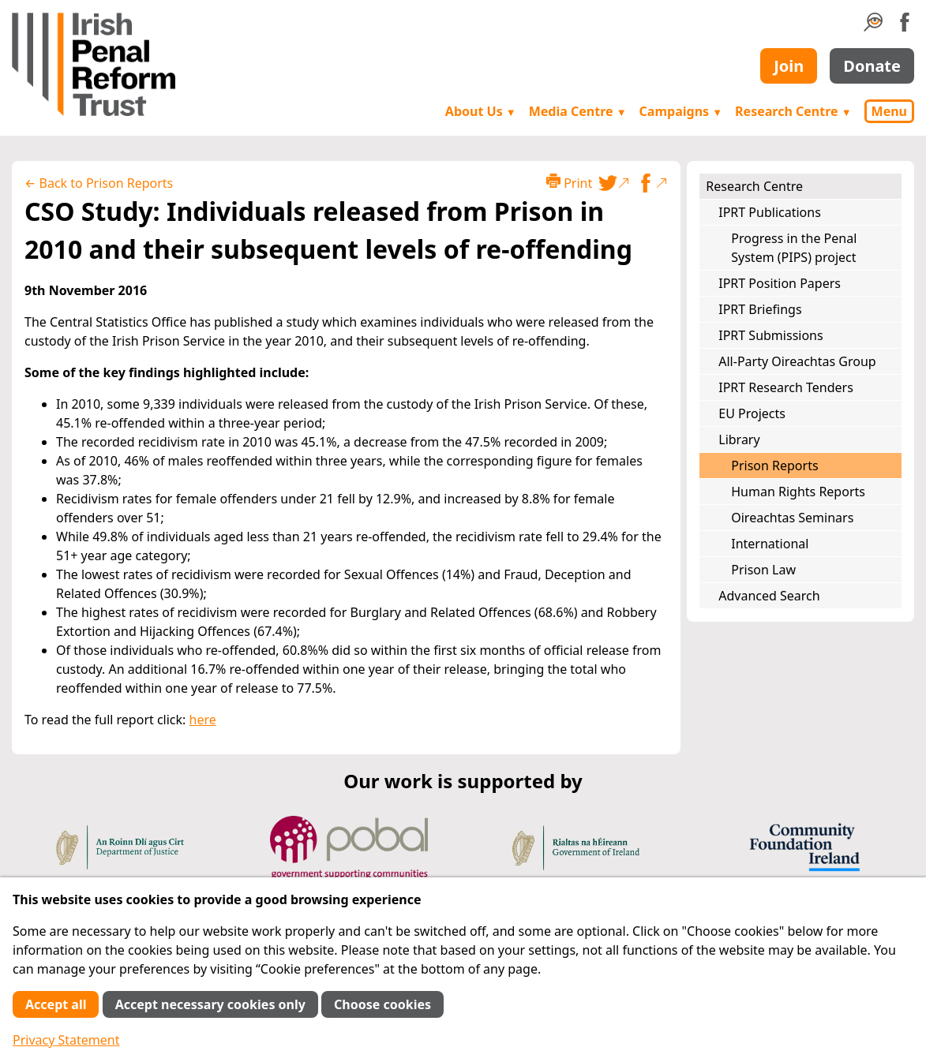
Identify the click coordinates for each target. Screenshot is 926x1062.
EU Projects (751, 413)
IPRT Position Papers (779, 283)
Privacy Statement (66, 1040)
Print (569, 183)
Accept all (55, 1004)
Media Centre (578, 111)
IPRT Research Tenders (785, 387)
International (769, 543)
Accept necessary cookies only (210, 1004)
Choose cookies (382, 1004)
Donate (872, 66)
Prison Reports (774, 465)
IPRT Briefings (759, 309)
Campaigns (681, 111)
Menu (889, 111)
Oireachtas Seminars (792, 517)
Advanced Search (768, 595)
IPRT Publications (769, 212)
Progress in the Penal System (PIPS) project (794, 248)
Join (789, 66)
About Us (480, 111)
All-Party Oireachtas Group (796, 361)
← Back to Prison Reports (98, 183)
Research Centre (793, 111)
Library (738, 439)
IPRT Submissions (770, 335)
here (202, 719)
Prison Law (763, 569)
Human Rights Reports (798, 491)
